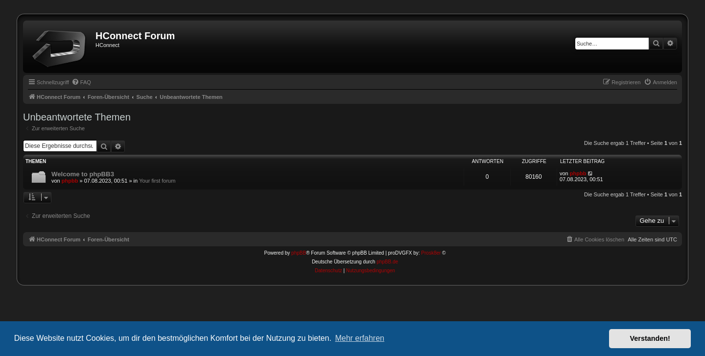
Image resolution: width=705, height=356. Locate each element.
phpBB (298, 253)
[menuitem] (81, 82)
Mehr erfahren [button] (359, 338)
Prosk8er (431, 253)
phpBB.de (387, 261)
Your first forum (157, 181)
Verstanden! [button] (650, 338)
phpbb (70, 181)
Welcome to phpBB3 (82, 174)
